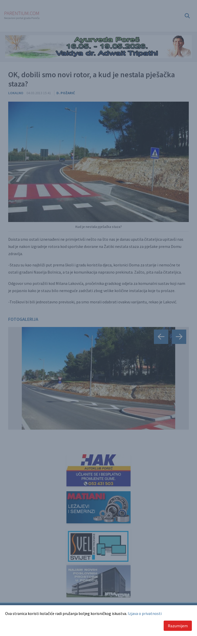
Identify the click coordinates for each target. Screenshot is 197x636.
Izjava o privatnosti (145, 613)
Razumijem (178, 625)
